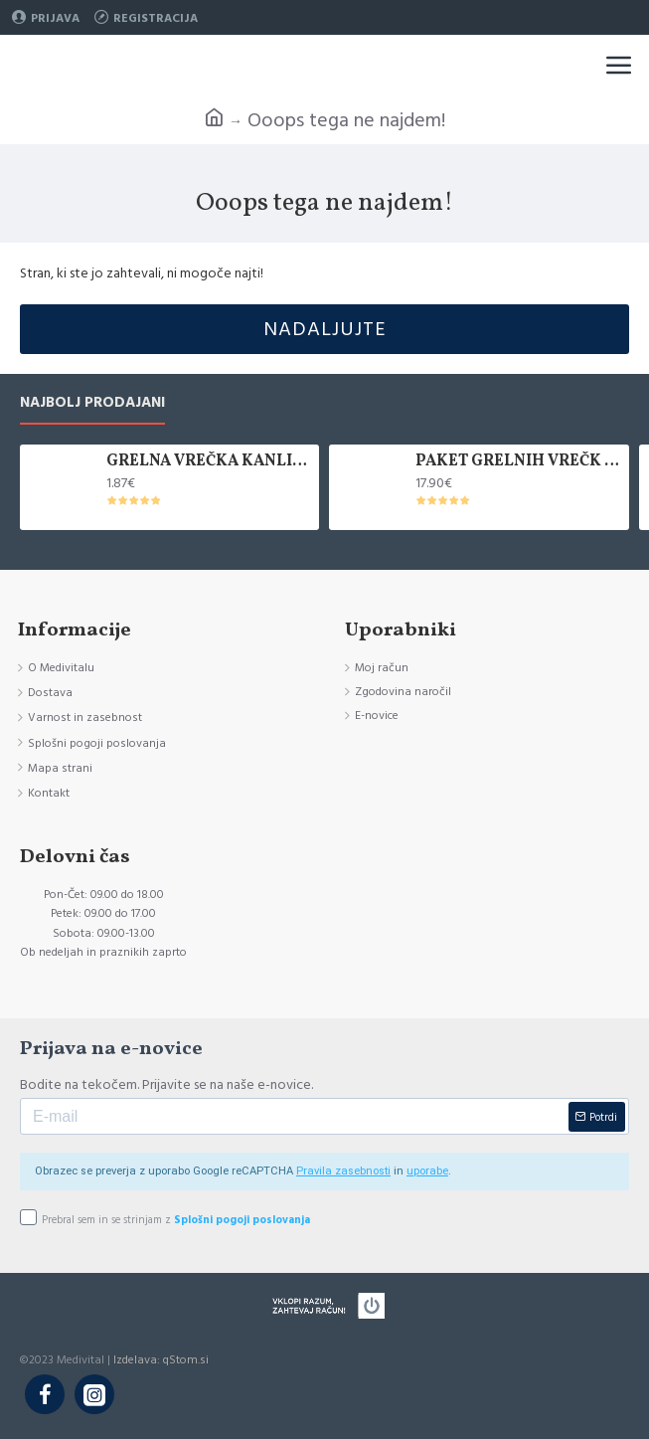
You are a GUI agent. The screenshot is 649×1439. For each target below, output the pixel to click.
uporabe (427, 1171)
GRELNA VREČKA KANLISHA (209, 461)
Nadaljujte (325, 329)
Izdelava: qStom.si (161, 1359)
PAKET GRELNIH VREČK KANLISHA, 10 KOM (518, 461)
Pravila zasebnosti (343, 1171)
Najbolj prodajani (92, 403)
